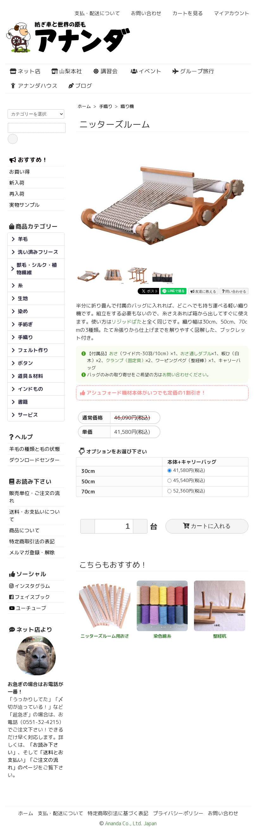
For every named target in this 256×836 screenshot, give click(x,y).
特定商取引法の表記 (32, 541)
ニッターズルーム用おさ (104, 636)
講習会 (105, 71)
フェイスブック (32, 597)
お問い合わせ (142, 13)
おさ (113, 353)
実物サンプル (24, 204)
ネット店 (25, 71)
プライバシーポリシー (178, 813)
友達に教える (203, 291)
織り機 (127, 106)
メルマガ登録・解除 (32, 552)
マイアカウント (228, 13)
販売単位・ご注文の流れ (34, 497)
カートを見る (184, 13)
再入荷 (16, 193)
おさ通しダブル (195, 353)
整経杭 (219, 636)
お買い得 (19, 171)
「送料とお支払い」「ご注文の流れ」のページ (35, 760)
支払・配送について (94, 13)
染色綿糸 (162, 636)
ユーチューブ (31, 608)
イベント (146, 71)
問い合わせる (234, 291)
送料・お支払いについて (34, 515)
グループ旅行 (193, 71)
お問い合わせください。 (186, 375)
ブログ (80, 86)
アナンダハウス (34, 86)
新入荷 (16, 182)
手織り (105, 106)
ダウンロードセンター (34, 460)
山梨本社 (66, 71)
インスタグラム (32, 585)
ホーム (84, 106)
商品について (24, 530)
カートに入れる (207, 526)
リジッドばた (126, 321)
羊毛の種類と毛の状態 (34, 448)
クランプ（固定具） (126, 360)
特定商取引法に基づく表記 (118, 813)
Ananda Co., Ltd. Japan (130, 823)
